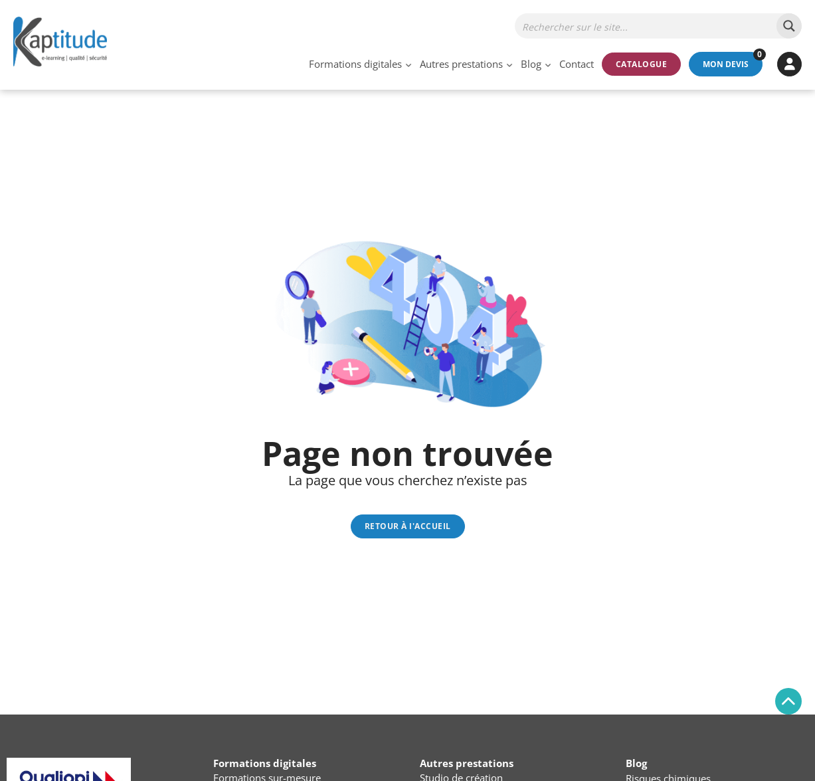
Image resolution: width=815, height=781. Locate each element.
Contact (576, 64)
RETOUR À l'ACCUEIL (408, 526)
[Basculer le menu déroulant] (408, 64)
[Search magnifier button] (789, 26)
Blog (531, 64)
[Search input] (646, 26)
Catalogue (642, 64)
